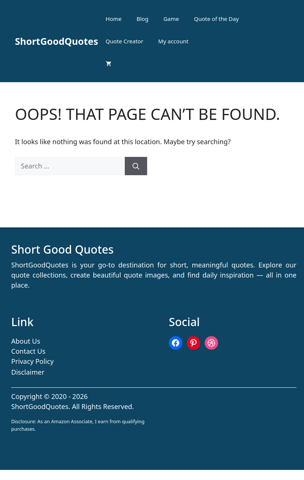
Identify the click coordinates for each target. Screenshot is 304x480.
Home (114, 18)
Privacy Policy (32, 361)
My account (173, 41)
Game (171, 18)
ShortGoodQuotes (56, 41)
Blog (143, 18)
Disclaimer (27, 372)
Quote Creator (124, 41)
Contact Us (28, 351)
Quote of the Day (216, 18)
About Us (25, 341)
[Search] (136, 166)
